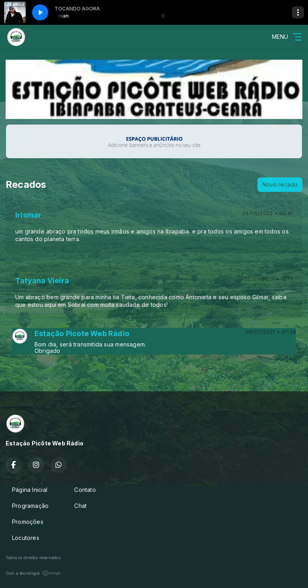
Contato (84, 489)
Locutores (25, 537)
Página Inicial (29, 489)
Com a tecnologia (33, 573)
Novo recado (280, 184)
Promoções (27, 521)
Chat (80, 505)
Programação (30, 505)
